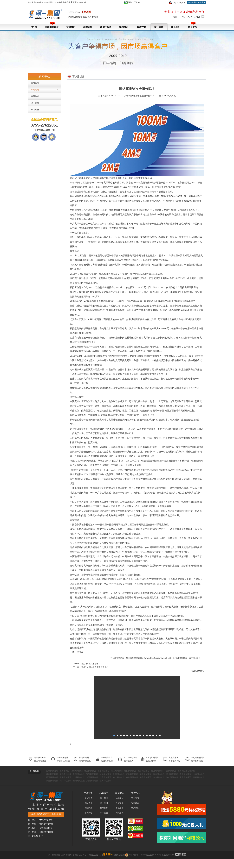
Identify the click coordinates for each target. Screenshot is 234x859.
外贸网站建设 (79, 774)
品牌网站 (120, 798)
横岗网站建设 (132, 777)
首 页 (34, 27)
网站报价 (88, 798)
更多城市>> (37, 836)
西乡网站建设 (159, 774)
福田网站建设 (79, 781)
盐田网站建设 (105, 781)
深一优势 (104, 813)
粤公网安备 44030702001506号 (142, 855)
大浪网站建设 (92, 777)
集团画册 (35, 109)
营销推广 (70, 27)
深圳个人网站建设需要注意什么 (94, 667)
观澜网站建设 (65, 777)
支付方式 (135, 798)
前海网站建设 (52, 781)
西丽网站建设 (199, 777)
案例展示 (123, 27)
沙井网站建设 (172, 774)
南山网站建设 (103, 771)
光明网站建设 (79, 777)
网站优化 (88, 803)
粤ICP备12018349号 (166, 855)
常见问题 (35, 89)
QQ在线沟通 (179, 2)
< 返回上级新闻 (197, 671)
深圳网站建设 (77, 771)
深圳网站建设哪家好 (186, 771)
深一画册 (104, 803)
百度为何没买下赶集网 (90, 663)
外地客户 (104, 808)
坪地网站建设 (159, 777)
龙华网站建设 (143, 771)
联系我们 (175, 27)
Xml (123, 855)
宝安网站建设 (117, 771)
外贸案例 (120, 803)
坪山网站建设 (130, 771)
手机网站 (88, 813)
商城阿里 (87, 27)
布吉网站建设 (119, 777)
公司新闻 (35, 83)
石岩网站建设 (132, 774)
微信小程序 (105, 27)
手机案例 (120, 808)
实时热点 (35, 96)
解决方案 (141, 27)
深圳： (186, 17)
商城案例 (120, 813)
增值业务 (192, 25)
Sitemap (117, 855)
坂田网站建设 (157, 771)
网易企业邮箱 (65, 774)
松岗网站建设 (199, 774)
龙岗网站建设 (90, 771)
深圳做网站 (64, 771)
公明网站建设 (119, 774)
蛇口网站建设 (65, 781)
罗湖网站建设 (92, 781)
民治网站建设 (52, 777)
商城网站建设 (52, 774)
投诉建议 (135, 803)
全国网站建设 (51, 25)
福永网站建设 (145, 774)
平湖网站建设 (170, 771)
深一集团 (158, 27)
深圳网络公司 (52, 771)
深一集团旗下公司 (195, 2)
